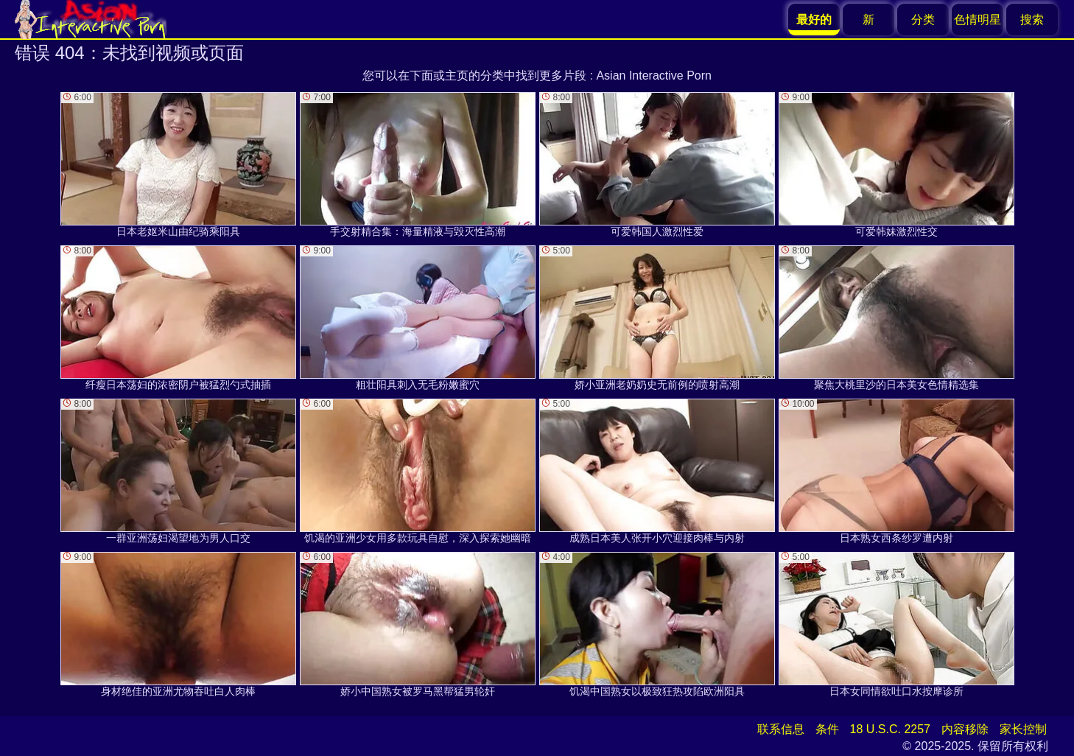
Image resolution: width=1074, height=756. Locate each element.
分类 (923, 19)
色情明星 (977, 19)
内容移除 (965, 729)
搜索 (1032, 19)
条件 (827, 729)
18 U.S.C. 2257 (890, 729)
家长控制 (1023, 729)
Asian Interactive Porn (654, 75)
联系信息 (780, 729)
